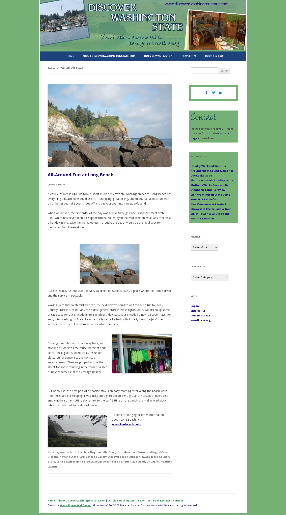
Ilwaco (145, 457)
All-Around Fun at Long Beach (81, 174)
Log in (195, 306)
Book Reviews (214, 56)
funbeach (133, 457)
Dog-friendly (98, 452)
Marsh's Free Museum (87, 461)
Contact (178, 500)
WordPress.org (201, 320)
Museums (130, 452)
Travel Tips (188, 56)
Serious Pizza (128, 461)
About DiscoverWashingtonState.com (109, 56)
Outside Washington (158, 56)
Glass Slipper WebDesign (75, 505)
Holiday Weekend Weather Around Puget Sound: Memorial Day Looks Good (212, 170)
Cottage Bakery (96, 457)
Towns (141, 452)
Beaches (83, 452)
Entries (198, 310)
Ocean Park (110, 461)
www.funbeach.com (126, 424)
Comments (200, 315)
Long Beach (64, 461)
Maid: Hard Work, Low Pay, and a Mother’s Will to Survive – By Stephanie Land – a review (212, 185)
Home (70, 56)
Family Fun (115, 452)
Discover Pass (117, 457)
